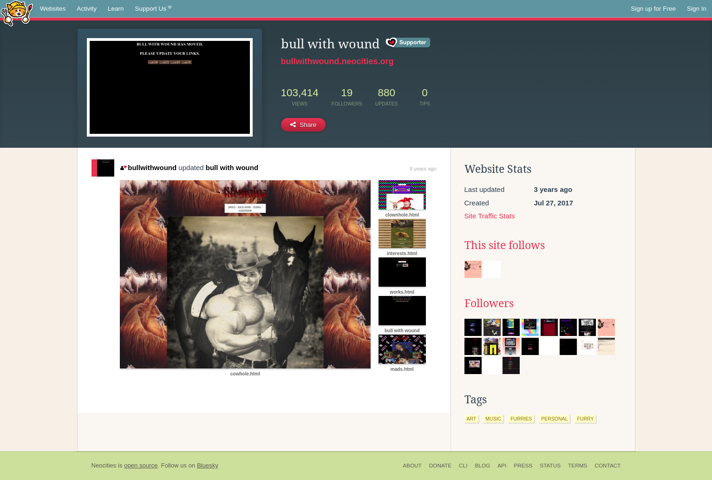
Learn (116, 8)
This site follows (504, 245)
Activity (87, 8)
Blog (482, 465)
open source (140, 465)
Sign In (696, 8)
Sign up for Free (653, 8)
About (412, 465)
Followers (489, 303)
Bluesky (207, 465)
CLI (463, 465)
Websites (52, 8)
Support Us (153, 9)
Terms (577, 465)
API (501, 465)
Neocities (104, 465)
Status (550, 465)
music (493, 418)
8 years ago (423, 168)
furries (521, 418)
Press (523, 465)
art (472, 418)
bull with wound (232, 167)
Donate (440, 465)
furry (585, 418)
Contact (607, 465)
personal (554, 418)
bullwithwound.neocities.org (337, 61)
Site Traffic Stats (489, 216)
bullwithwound (148, 167)
